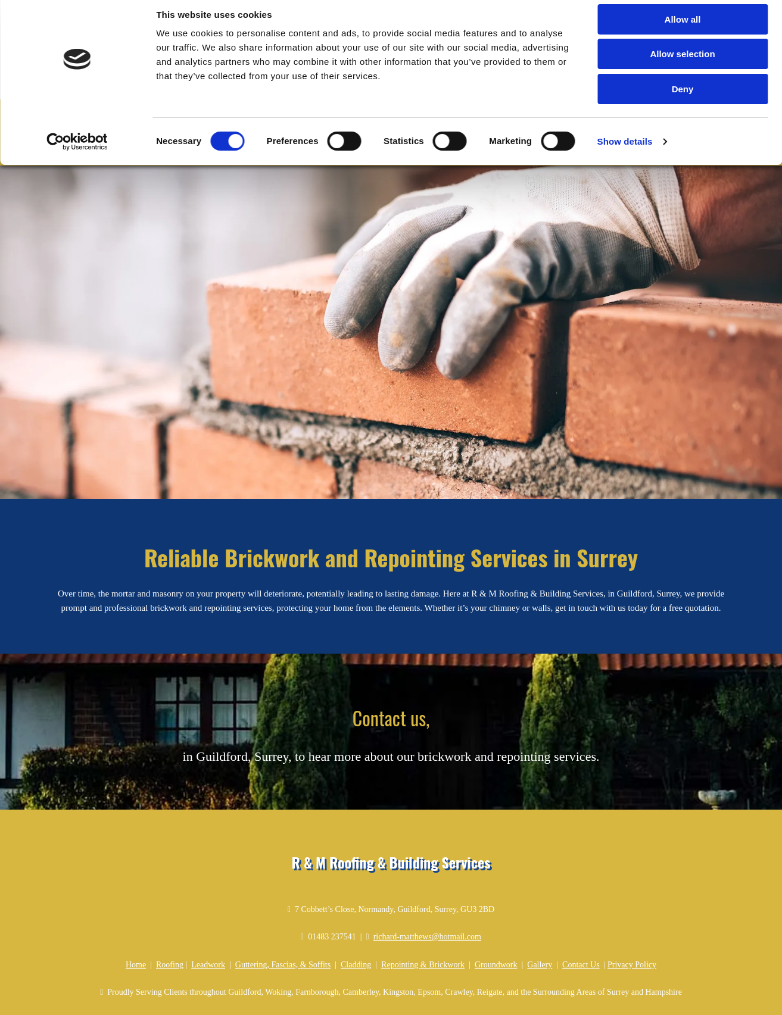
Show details (625, 151)
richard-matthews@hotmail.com (427, 905)
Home (136, 932)
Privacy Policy (631, 932)
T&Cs (618, 1006)
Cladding (356, 932)
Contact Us (581, 932)
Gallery (539, 932)
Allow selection (682, 65)
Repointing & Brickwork (423, 932)
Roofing (169, 932)
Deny (683, 99)
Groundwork (496, 932)
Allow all (683, 29)
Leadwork (208, 932)
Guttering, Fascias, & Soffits (283, 932)
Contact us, (391, 685)
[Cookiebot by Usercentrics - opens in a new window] (77, 152)
